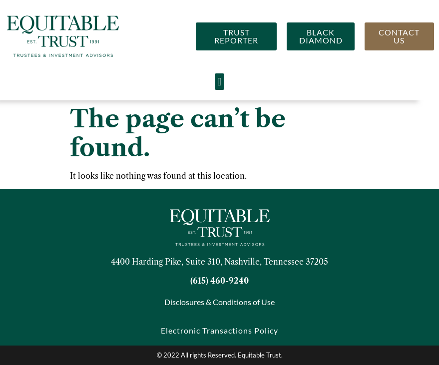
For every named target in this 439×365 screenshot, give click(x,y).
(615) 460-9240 (219, 281)
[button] (219, 81)
